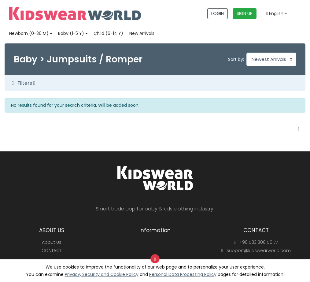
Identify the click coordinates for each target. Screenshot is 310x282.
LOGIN (217, 13)
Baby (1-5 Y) (71, 33)
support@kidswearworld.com (256, 250)
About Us (51, 242)
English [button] (274, 13)
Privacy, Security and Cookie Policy (101, 274)
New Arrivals (141, 33)
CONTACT (52, 250)
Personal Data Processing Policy (182, 274)
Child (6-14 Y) (108, 33)
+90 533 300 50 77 (256, 242)
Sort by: (236, 59)
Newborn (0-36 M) (29, 33)
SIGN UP (245, 13)
